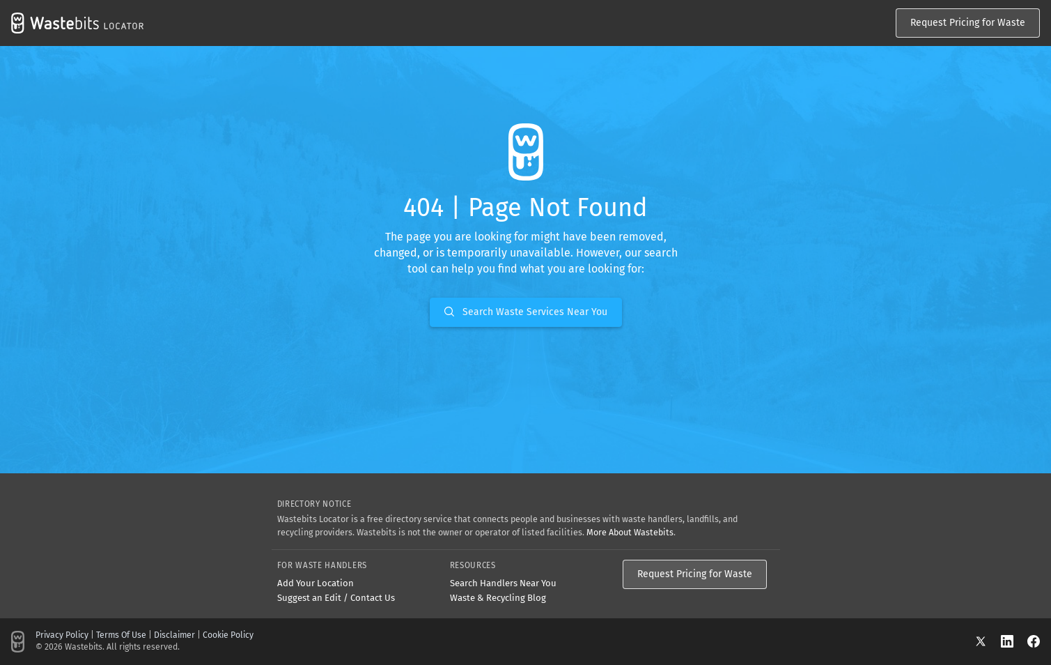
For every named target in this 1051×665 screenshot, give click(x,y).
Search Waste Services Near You (525, 312)
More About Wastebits (630, 532)
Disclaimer (174, 635)
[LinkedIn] (1014, 641)
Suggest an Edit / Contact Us (336, 598)
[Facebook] (1033, 641)
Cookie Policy (228, 635)
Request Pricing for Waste (967, 23)
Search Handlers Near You (503, 583)
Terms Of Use (121, 635)
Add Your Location (315, 583)
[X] (987, 641)
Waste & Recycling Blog (498, 598)
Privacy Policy (62, 635)
